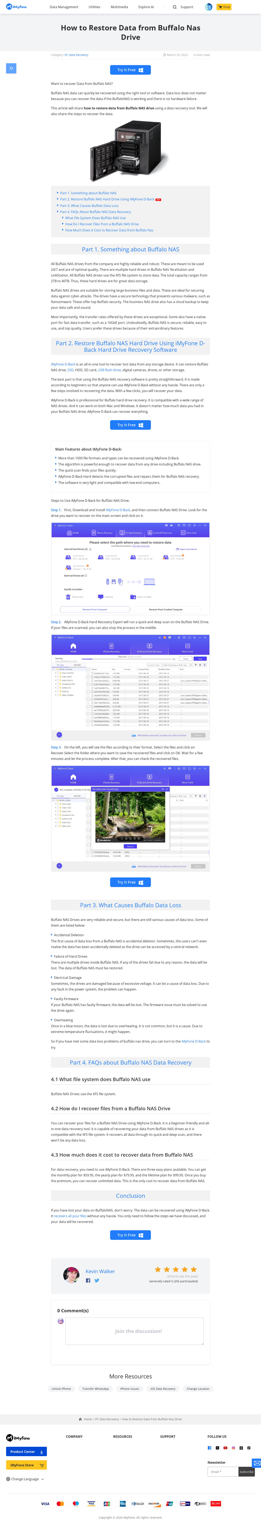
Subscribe (246, 1472)
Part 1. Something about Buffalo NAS (88, 193)
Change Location (198, 1389)
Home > (89, 1419)
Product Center (27, 1451)
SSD (70, 370)
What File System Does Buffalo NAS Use (95, 218)
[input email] (223, 1472)
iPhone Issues (129, 1389)
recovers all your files (70, 1216)
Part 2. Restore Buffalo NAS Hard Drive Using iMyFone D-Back (110, 199)
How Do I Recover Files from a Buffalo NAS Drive (102, 224)
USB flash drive (109, 370)
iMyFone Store (27, 1465)
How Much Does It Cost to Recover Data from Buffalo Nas (109, 230)
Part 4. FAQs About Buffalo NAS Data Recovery (95, 212)
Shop (224, 7)
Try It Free (130, 69)
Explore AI (146, 7)
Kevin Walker (100, 1271)
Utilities (94, 7)
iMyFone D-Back (63, 364)
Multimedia (119, 7)
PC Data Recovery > (108, 1419)
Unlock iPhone (61, 1389)
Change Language (25, 1479)
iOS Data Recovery (162, 1389)
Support (187, 7)
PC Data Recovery (76, 55)
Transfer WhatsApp (95, 1389)
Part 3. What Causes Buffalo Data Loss (89, 205)
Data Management (64, 7)
